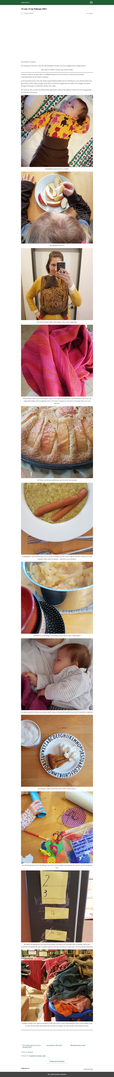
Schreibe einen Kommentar (57, 1061)
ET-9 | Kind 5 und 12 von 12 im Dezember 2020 (33, 1039)
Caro (62, 69)
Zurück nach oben (88, 1069)
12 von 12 (30, 1052)
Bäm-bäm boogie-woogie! (81, 1038)
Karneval (39, 1056)
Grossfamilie (32, 1056)
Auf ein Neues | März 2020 (57, 1038)
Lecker (44, 1056)
